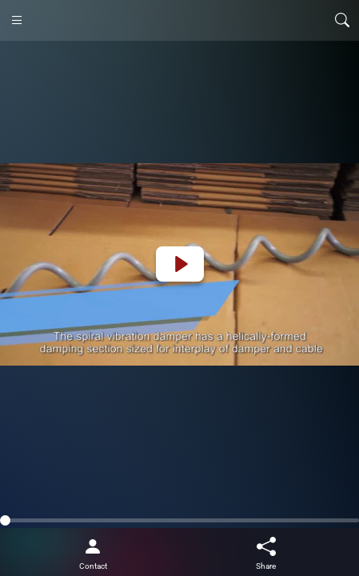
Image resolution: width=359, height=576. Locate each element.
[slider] (179, 520)
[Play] (180, 264)
